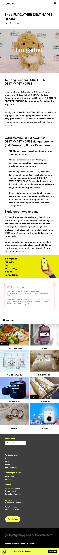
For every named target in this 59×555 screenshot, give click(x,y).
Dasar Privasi (10, 491)
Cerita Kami (9, 459)
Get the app (13, 519)
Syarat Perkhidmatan (13, 488)
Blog (7, 462)
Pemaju (8, 479)
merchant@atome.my (13, 509)
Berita (7, 465)
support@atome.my (13, 503)
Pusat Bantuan (11, 467)
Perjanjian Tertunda (13, 494)
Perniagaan (9, 476)
